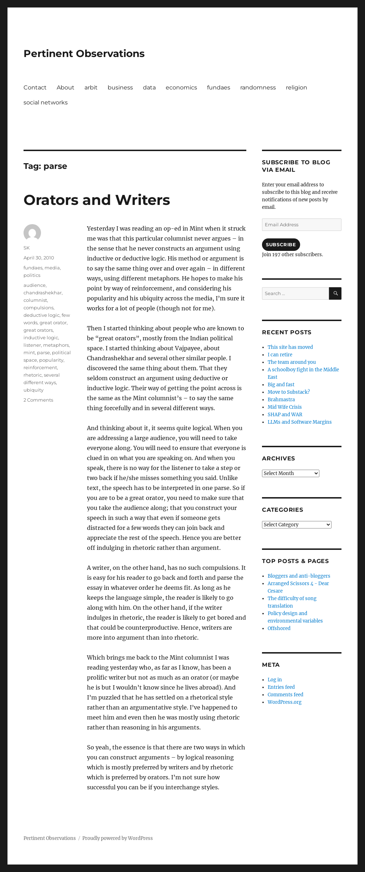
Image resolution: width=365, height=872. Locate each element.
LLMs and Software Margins (300, 422)
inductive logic (41, 337)
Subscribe (281, 244)
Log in (275, 680)
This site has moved (290, 347)
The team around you (292, 362)
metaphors (56, 345)
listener (32, 345)
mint (29, 352)
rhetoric (33, 375)
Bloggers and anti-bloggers (299, 576)
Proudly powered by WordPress (117, 838)
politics (32, 275)
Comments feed (285, 695)
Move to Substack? (289, 392)
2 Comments (38, 400)
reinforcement (40, 367)
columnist (35, 300)
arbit (91, 87)
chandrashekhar (43, 292)
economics (181, 87)
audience (35, 285)
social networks (46, 102)
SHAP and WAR (285, 415)
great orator (53, 322)
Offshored (279, 628)
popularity (51, 360)
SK (27, 248)
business (120, 87)
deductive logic (42, 315)
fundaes (218, 87)
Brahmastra (281, 400)
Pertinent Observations (84, 53)
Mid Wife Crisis (285, 407)
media (52, 267)
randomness (258, 87)
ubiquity (33, 390)
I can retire (280, 355)
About (65, 87)
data (149, 87)
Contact (35, 87)
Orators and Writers (97, 199)
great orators (38, 330)
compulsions (38, 307)
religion (296, 87)
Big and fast (281, 385)
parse (43, 352)
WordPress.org (285, 702)
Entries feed (281, 687)
